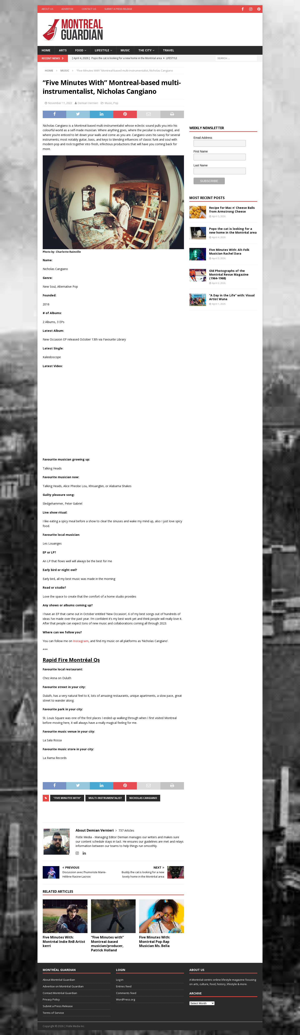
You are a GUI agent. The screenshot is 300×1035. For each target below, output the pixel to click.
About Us (47, 8)
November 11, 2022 (60, 102)
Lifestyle (102, 50)
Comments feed (126, 992)
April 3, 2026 (218, 257)
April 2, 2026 (218, 282)
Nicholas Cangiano (143, 797)
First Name (201, 151)
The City (144, 50)
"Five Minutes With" (67, 797)
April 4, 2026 (218, 236)
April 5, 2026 (218, 215)
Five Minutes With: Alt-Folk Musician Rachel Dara (229, 251)
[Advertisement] (190, 26)
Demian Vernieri (88, 102)
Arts (63, 50)
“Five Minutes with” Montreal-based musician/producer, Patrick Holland (107, 943)
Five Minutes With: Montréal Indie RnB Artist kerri (64, 941)
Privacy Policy (51, 999)
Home (46, 50)
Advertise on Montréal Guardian (63, 986)
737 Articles (126, 830)
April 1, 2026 (218, 303)
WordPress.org (125, 999)
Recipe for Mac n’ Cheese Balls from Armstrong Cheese (232, 209)
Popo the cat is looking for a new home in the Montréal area (233, 230)
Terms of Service (53, 1012)
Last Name (201, 165)
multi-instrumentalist (105, 797)
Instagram (81, 641)
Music (125, 50)
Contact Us (89, 8)
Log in (119, 979)
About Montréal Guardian (59, 979)
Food (79, 50)
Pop (115, 102)
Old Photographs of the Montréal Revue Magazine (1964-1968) (229, 274)
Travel (168, 50)
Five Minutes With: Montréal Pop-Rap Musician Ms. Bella (154, 941)
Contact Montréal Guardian (60, 992)
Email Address (203, 137)
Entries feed (123, 986)
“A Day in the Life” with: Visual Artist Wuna (232, 297)
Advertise (67, 8)
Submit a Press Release (118, 8)
